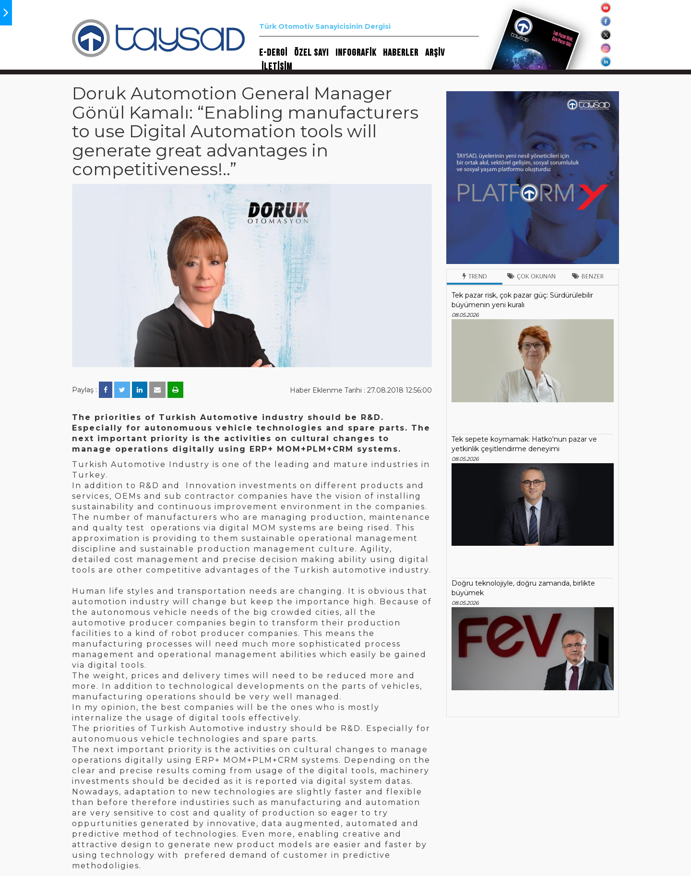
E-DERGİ (273, 53)
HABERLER (400, 53)
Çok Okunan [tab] (531, 276)
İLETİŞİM (277, 66)
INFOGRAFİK (355, 53)
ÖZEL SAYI (311, 53)
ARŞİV (435, 53)
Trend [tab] (475, 276)
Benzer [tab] (588, 276)
